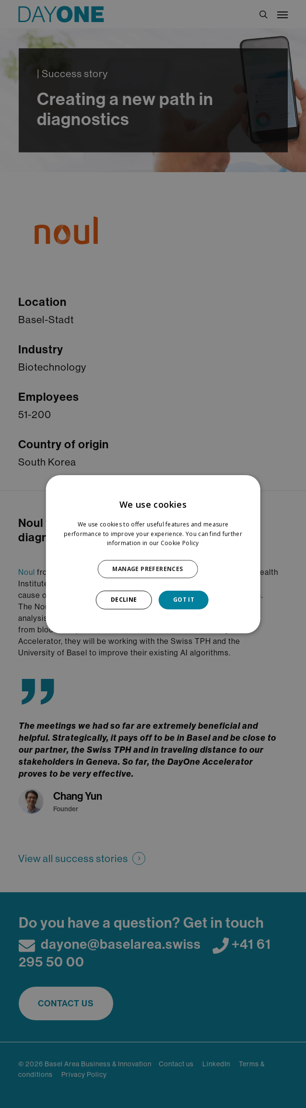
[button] (153, 569)
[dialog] (153, 554)
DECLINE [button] (124, 599)
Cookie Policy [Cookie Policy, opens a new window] (180, 543)
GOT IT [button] (183, 599)
